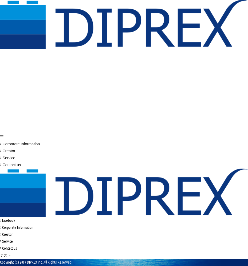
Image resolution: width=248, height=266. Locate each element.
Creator (7, 151)
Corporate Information (20, 144)
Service (7, 158)
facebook (7, 220)
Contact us (10, 165)
